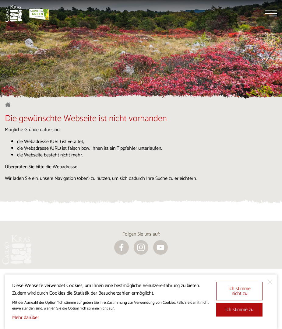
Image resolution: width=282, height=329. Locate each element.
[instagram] (141, 247)
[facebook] (121, 247)
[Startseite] (13, 13)
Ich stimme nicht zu (239, 291)
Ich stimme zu (239, 310)
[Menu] (271, 13)
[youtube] (160, 247)
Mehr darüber (25, 317)
